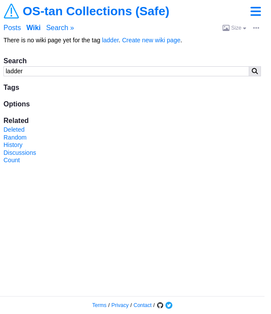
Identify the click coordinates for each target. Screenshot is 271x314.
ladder (110, 40)
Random (15, 137)
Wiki (33, 27)
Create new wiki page (151, 40)
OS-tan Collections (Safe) (96, 11)
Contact (142, 305)
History (13, 144)
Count (11, 160)
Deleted (13, 129)
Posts (12, 27)
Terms (99, 305)
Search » (60, 27)
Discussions (19, 152)
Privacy (119, 305)
